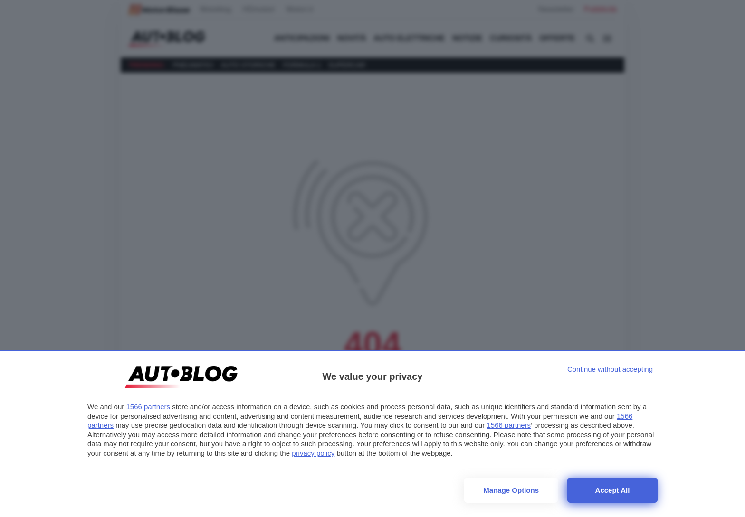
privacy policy (313, 453)
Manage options (511, 490)
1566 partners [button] (148, 407)
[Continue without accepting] (610, 369)
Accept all (612, 490)
